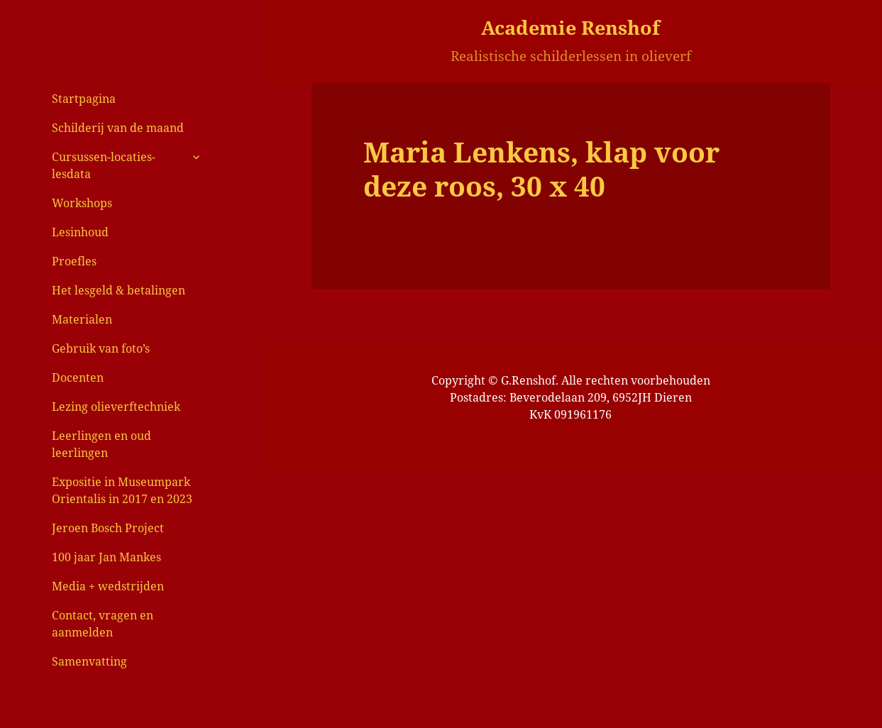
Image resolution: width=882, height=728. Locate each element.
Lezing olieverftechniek (116, 406)
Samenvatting (89, 661)
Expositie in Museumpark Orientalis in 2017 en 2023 (122, 490)
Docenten (78, 377)
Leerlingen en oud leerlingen (101, 444)
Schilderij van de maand (118, 128)
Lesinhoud (80, 232)
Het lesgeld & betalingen (118, 290)
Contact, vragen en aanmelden (102, 623)
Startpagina (84, 98)
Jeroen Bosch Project (108, 528)
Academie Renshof (570, 27)
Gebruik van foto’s (101, 348)
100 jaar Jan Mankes (106, 557)
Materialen (82, 319)
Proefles (74, 261)
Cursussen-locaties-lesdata (103, 165)
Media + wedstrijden (108, 586)
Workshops (82, 203)
